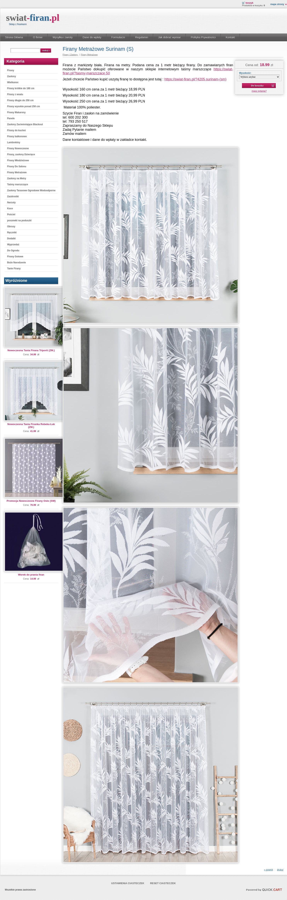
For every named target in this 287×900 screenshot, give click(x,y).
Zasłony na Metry (16, 178)
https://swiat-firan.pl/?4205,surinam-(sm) (195, 79)
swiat (32, 17)
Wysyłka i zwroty (63, 37)
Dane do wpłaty (92, 37)
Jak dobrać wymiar (169, 37)
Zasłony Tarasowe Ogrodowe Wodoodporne (31, 190)
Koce (10, 208)
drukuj (280, 869)
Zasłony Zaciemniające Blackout (25, 124)
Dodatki (11, 238)
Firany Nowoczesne (18, 148)
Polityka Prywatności (203, 37)
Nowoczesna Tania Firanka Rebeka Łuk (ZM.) (31, 425)
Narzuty (11, 202)
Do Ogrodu (13, 250)
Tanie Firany (14, 268)
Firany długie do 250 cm (20, 100)
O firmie (38, 37)
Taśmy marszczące (17, 184)
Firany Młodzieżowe (18, 160)
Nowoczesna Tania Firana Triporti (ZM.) (31, 350)
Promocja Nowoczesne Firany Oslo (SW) (31, 500)
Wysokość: (245, 73)
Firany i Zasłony (70, 54)
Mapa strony (277, 4)
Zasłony (11, 76)
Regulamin (141, 37)
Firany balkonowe (17, 136)
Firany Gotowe (15, 256)
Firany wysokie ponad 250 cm (23, 106)
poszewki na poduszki (19, 220)
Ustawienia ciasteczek (127, 883)
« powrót (268, 869)
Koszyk (249, 3)
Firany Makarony (16, 112)
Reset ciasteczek (163, 883)
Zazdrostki (13, 196)
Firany (10, 70)
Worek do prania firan (31, 574)
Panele (11, 118)
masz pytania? (259, 91)
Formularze (118, 37)
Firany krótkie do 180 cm (20, 88)
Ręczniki (12, 232)
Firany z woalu (15, 94)
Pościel (11, 214)
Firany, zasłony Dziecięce (21, 154)
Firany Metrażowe (17, 172)
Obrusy (11, 226)
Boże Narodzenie (16, 262)
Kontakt (230, 37)
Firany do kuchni (16, 130)
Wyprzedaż (13, 244)
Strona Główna (14, 37)
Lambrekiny (13, 142)
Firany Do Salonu (16, 166)
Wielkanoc (13, 82)
